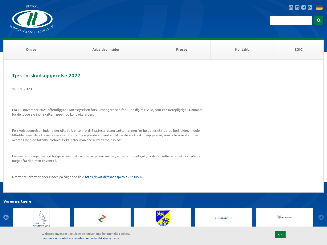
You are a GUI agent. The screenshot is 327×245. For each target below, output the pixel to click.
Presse (181, 49)
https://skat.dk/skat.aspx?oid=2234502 (114, 177)
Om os (31, 49)
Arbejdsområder (106, 49)
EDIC (298, 49)
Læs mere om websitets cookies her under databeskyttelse (80, 238)
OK (280, 234)
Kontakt (242, 49)
